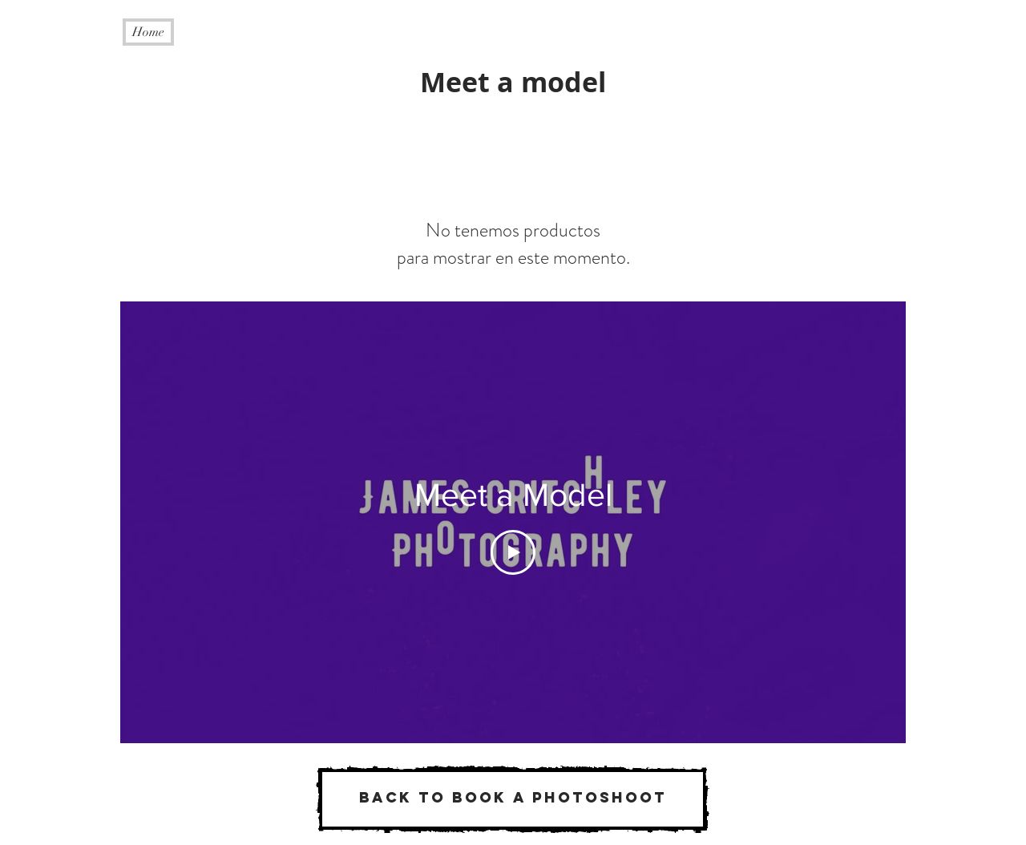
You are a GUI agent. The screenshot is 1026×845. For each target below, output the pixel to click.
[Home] (148, 32)
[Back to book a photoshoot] (512, 799)
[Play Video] (513, 552)
